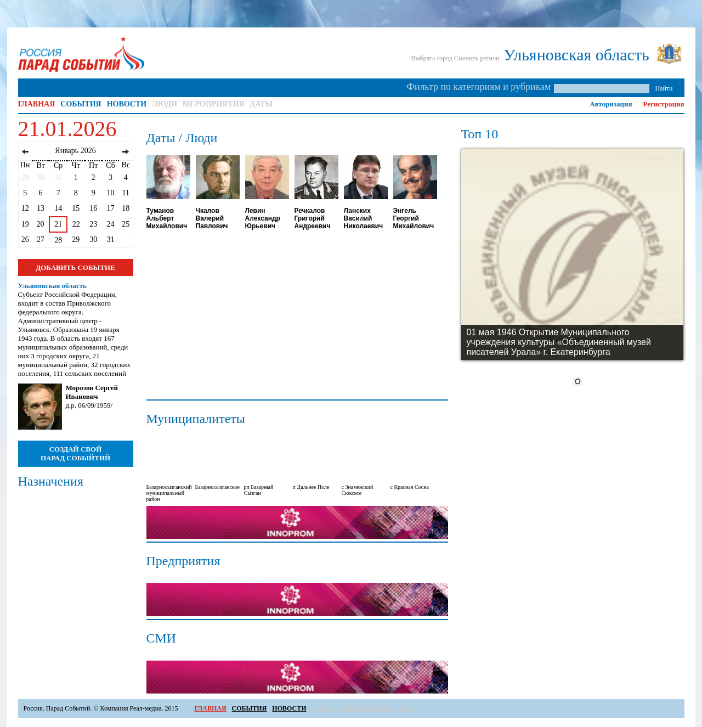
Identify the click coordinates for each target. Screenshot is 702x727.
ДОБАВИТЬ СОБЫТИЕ (75, 267)
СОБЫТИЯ (80, 104)
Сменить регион (477, 58)
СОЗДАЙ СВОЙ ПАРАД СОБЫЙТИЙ (75, 453)
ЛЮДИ (164, 104)
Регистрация (663, 104)
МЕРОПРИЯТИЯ (214, 104)
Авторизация (611, 104)
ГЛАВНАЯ (36, 104)
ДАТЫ (261, 104)
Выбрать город (431, 58)
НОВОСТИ (127, 104)
